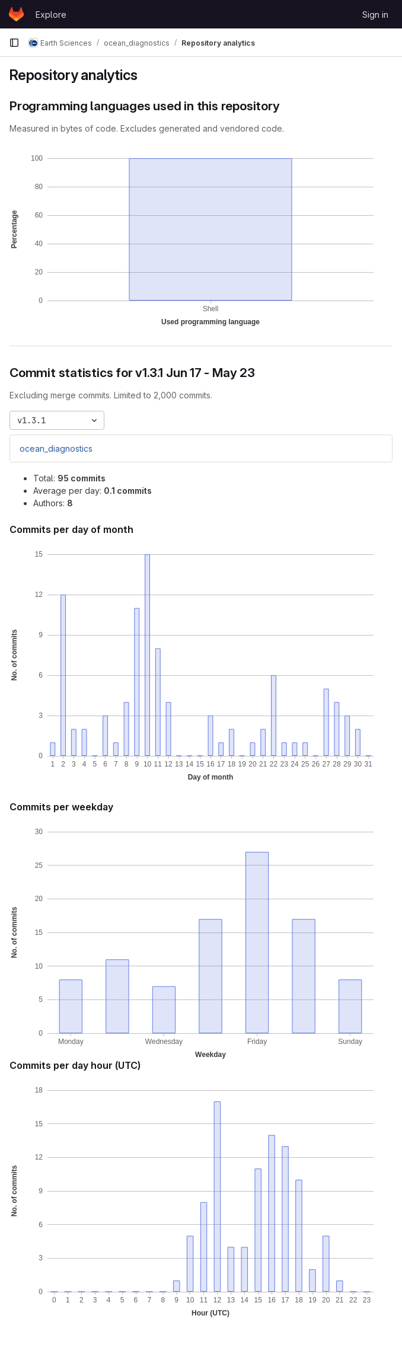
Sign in (375, 14)
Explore (51, 14)
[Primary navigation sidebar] (14, 42)
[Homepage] (16, 14)
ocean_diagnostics (56, 448)
